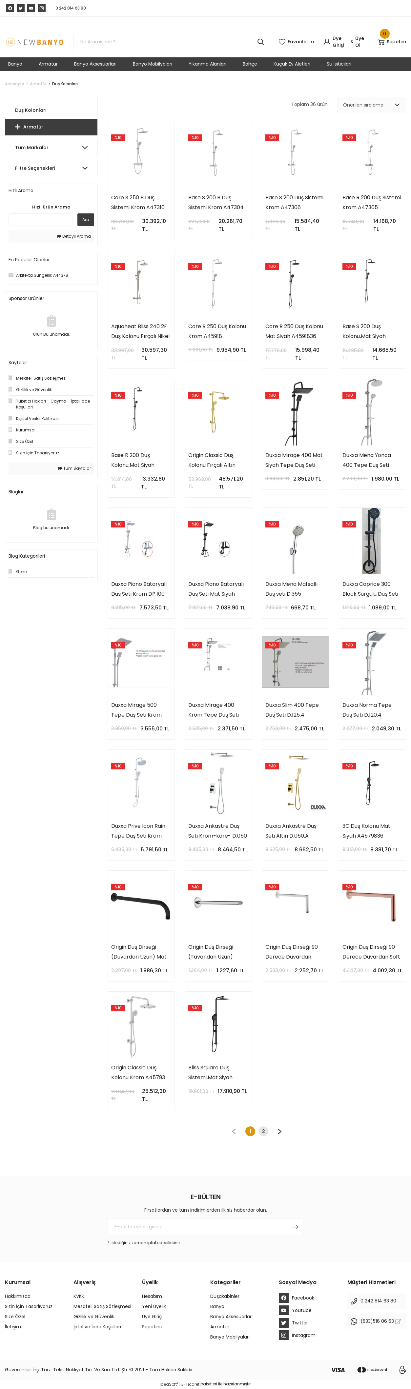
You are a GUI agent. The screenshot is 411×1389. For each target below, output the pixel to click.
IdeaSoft (169, 1384)
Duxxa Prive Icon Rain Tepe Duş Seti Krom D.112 (138, 831)
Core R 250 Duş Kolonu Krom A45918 (217, 331)
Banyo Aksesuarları (231, 1316)
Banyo (217, 1306)
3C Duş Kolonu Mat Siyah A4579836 (366, 831)
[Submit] (295, 1227)
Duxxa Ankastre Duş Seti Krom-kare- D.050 (217, 831)
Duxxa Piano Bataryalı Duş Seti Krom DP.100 (139, 589)
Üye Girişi (152, 1316)
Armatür (219, 1326)
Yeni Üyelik (154, 1306)
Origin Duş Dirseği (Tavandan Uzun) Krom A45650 (210, 952)
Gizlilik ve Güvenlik (93, 1316)
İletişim (13, 1326)
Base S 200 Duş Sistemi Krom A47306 (294, 202)
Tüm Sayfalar (74, 468)
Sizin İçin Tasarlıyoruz (28, 1306)
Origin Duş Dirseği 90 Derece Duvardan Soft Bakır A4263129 (371, 952)
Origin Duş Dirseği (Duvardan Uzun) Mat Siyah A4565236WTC (139, 952)
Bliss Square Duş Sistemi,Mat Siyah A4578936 (210, 1073)
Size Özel (15, 1316)
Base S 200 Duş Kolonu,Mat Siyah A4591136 (364, 332)
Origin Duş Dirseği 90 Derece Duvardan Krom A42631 (291, 952)
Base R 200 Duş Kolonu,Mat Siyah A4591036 (132, 460)
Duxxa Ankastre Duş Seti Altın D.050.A (291, 831)
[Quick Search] (40, 219)
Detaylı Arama (74, 236)
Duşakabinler (224, 1296)
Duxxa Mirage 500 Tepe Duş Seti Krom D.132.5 (136, 710)
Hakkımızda (18, 1296)
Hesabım (152, 1296)
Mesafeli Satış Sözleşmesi (102, 1306)
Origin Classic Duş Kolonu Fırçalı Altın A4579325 (212, 460)
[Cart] (392, 42)
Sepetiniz (152, 1326)
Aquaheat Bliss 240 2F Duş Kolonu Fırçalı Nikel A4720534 (140, 332)
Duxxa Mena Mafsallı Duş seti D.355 (291, 589)
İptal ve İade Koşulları (97, 1326)
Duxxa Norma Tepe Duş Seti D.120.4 (367, 710)
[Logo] (34, 42)
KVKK (78, 1296)
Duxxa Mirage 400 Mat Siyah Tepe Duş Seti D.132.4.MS (294, 460)
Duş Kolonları (65, 84)
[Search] (171, 42)
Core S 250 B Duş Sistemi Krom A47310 (138, 202)
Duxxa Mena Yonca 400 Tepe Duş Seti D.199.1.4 (366, 460)
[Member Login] (336, 42)
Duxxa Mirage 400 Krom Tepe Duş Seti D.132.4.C (213, 710)
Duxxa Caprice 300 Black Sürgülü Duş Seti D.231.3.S (370, 589)
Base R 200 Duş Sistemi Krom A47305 (371, 202)
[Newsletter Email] (205, 1227)
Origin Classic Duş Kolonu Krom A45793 (138, 1072)
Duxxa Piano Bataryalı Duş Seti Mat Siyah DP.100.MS (216, 589)
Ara (85, 219)
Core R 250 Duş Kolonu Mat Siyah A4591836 (294, 331)
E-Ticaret (190, 1384)
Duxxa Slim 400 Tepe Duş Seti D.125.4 (292, 710)
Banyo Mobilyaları (230, 1337)
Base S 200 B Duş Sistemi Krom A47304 (216, 202)
